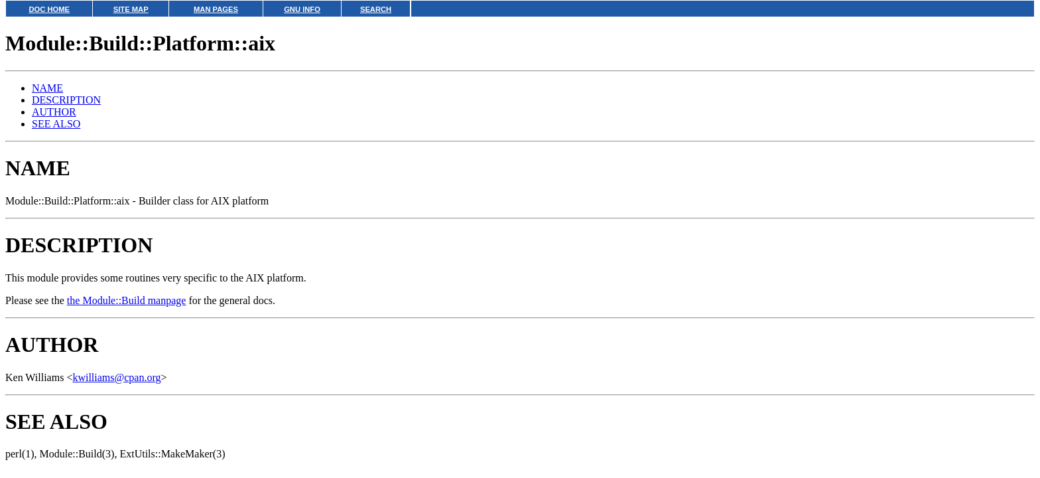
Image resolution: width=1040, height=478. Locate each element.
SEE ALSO (56, 123)
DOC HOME (49, 9)
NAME (47, 88)
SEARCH (375, 9)
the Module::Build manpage (126, 300)
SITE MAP (131, 9)
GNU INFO (302, 9)
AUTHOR (54, 112)
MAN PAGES (216, 9)
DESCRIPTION (66, 100)
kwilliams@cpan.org (116, 377)
